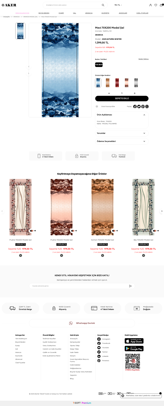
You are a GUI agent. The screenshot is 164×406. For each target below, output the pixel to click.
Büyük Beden (20, 342)
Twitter (102, 352)
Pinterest (103, 360)
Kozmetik (18, 356)
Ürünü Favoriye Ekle (105, 106)
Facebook (103, 343)
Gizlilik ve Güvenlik (49, 352)
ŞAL (74, 13)
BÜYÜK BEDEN (44, 13)
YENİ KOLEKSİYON (22, 13)
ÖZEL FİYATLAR (142, 13)
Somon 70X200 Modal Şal (102, 240)
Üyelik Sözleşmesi (49, 342)
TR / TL (118, 5)
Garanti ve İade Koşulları (52, 349)
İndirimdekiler (75, 365)
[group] (60, 70)
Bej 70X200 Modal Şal (143, 240)
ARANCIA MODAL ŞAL (30, 17)
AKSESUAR (123, 13)
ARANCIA (88, 13)
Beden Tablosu (144, 59)
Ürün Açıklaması (104, 115)
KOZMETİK (105, 13)
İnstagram (103, 339)
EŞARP (61, 13)
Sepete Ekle (122, 98)
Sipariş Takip (74, 345)
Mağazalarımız (75, 368)
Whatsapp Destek (82, 323)
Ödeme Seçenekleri (106, 141)
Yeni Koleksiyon (21, 339)
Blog (71, 379)
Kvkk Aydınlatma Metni (51, 356)
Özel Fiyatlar (20, 363)
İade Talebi (74, 352)
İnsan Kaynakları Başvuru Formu (79, 360)
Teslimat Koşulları (49, 339)
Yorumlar (101, 133)
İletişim (73, 356)
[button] (28, 66)
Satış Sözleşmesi (49, 345)
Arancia (18, 352)
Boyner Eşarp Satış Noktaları (81, 372)
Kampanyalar (75, 342)
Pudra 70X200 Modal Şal (20, 240)
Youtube (103, 347)
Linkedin (102, 356)
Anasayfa (6, 17)
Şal (16, 349)
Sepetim (73, 375)
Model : (108, 39)
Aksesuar (18, 359)
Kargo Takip (74, 349)
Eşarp (17, 345)
